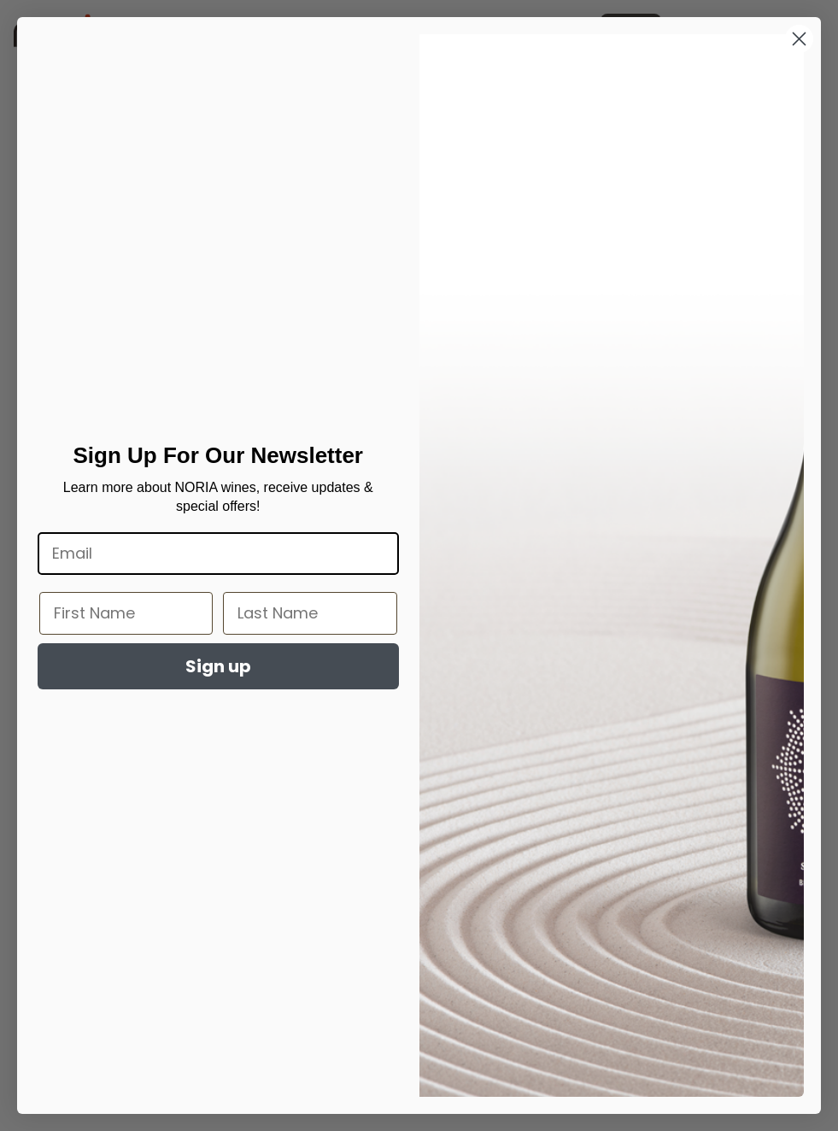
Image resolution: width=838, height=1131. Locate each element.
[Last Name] (309, 613)
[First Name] (126, 613)
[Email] (218, 553)
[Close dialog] (799, 39)
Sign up (218, 666)
